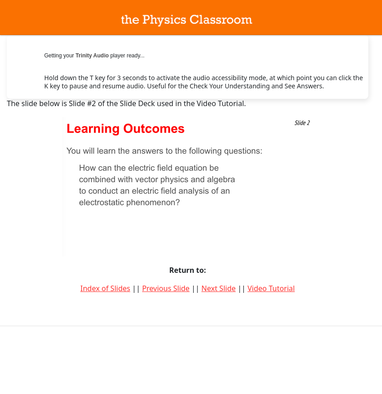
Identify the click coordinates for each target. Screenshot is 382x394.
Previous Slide (166, 288)
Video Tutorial (271, 288)
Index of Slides (105, 288)
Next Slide (218, 288)
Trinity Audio (92, 55)
